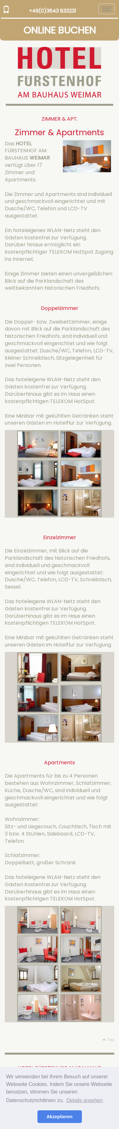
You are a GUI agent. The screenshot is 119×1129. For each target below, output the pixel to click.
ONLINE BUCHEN (59, 30)
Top (108, 1039)
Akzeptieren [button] (60, 1116)
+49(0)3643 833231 (52, 11)
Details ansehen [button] (84, 1100)
